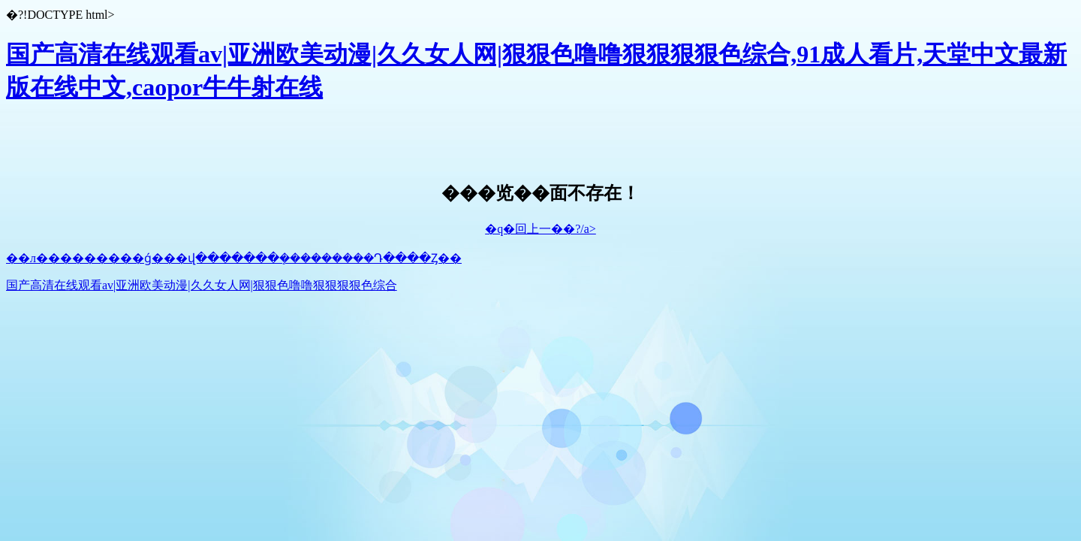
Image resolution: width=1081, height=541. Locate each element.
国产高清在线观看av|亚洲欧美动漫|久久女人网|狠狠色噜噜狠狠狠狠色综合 (201, 285)
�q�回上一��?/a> (540, 228)
